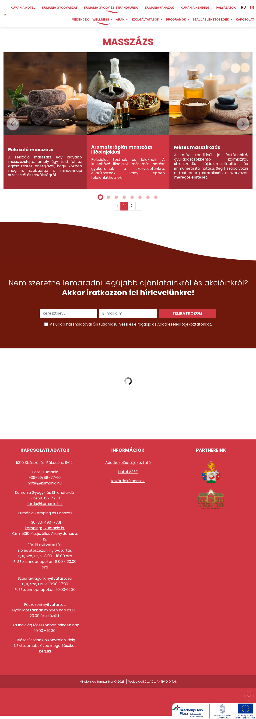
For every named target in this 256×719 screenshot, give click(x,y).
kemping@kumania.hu (45, 528)
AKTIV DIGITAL (166, 682)
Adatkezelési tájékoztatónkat (184, 324)
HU (243, 7)
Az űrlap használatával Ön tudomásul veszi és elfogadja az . (131, 324)
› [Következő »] (138, 206)
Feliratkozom (187, 313)
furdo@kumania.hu (45, 503)
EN (252, 7)
